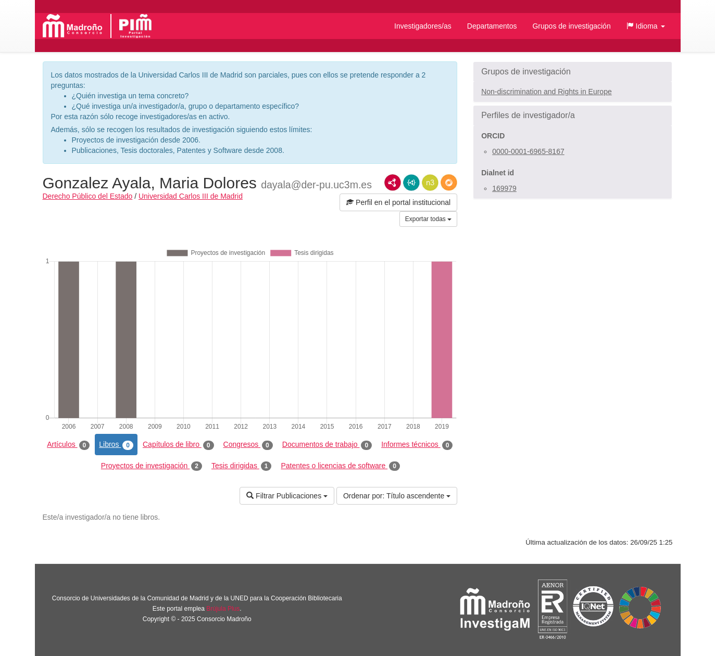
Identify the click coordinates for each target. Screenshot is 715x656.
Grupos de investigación (571, 26)
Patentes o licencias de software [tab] (340, 466)
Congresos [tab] (248, 444)
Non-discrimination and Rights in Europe (546, 91)
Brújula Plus (223, 608)
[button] (646, 26)
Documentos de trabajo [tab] (327, 444)
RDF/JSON (449, 182)
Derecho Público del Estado (88, 196)
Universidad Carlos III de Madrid (191, 196)
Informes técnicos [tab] (417, 444)
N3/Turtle (430, 182)
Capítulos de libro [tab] (178, 444)
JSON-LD (411, 182)
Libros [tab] (116, 444)
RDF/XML (392, 182)
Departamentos (492, 26)
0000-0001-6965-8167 (528, 151)
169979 (504, 188)
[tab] (572, 72)
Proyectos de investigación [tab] (151, 466)
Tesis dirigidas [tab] (241, 466)
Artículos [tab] (68, 444)
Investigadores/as (422, 26)
